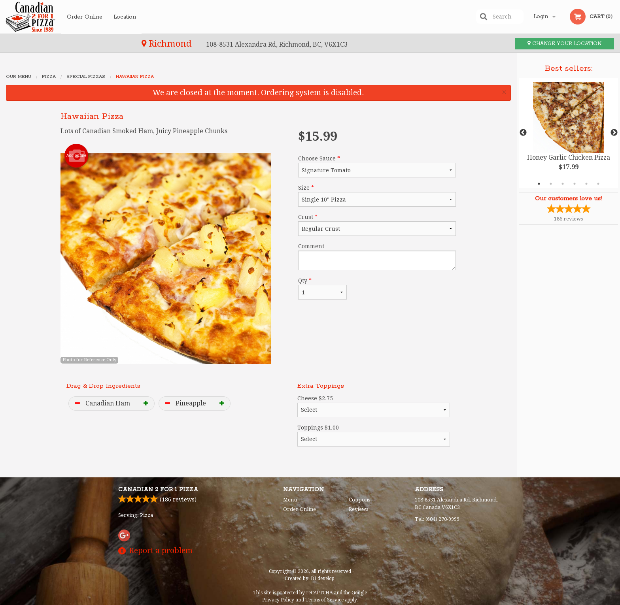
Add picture (76, 156)
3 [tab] (563, 184)
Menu (290, 500)
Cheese (373, 406)
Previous (523, 133)
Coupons (359, 500)
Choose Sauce (377, 166)
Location (125, 16)
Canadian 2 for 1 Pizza (158, 489)
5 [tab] (586, 184)
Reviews (358, 509)
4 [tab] (574, 184)
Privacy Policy (278, 600)
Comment (377, 256)
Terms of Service (324, 600)
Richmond (36, 43)
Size (377, 196)
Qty (322, 288)
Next (614, 133)
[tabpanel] (568, 133)
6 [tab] (598, 184)
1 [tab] (539, 184)
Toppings (373, 435)
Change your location (564, 44)
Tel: (437, 519)
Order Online (84, 16)
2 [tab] (551, 184)
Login (540, 16)
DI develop (323, 578)
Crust (377, 225)
